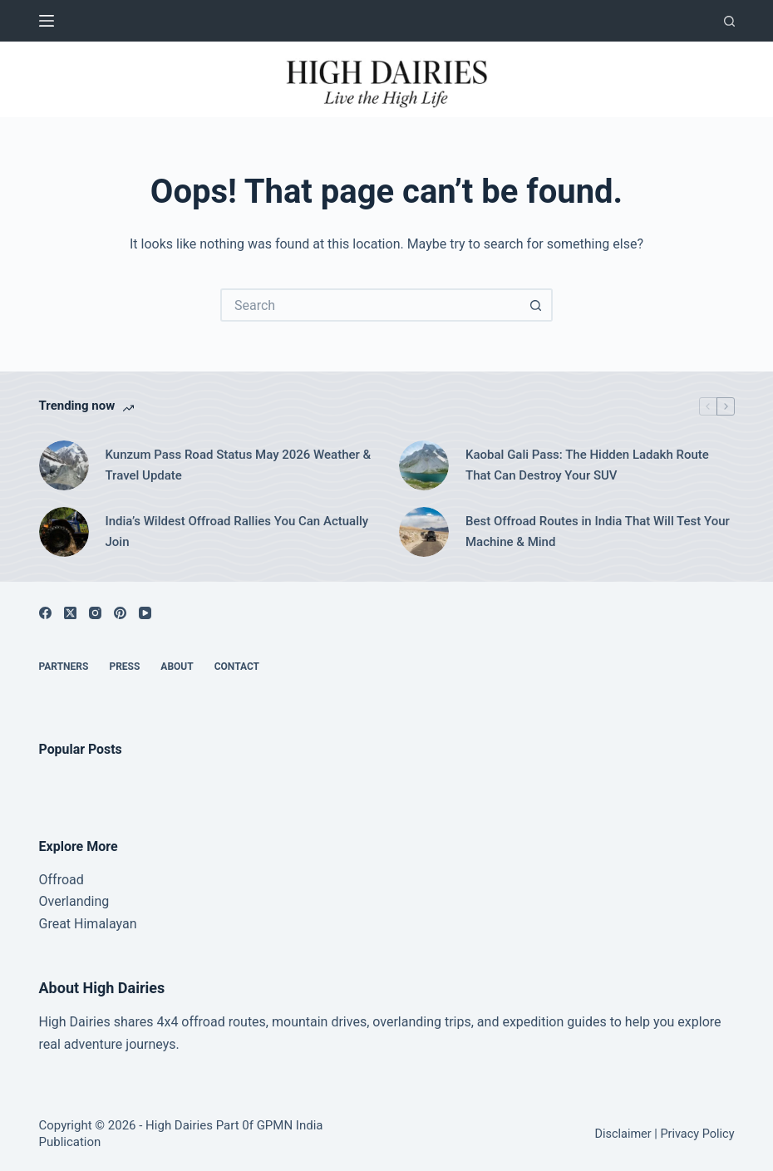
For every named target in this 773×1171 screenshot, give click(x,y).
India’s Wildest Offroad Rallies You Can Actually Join (237, 531)
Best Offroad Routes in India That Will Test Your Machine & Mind (597, 531)
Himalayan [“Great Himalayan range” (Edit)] (103, 924)
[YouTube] (145, 613)
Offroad (61, 880)
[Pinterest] (120, 613)
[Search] (729, 21)
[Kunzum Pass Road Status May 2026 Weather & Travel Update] (64, 465)
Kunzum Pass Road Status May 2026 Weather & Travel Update (239, 465)
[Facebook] (45, 613)
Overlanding (74, 901)
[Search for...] (369, 305)
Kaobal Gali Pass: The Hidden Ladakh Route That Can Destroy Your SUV (587, 465)
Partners (64, 666)
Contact (236, 666)
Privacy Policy (697, 1134)
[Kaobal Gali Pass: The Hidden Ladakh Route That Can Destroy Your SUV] (424, 465)
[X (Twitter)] (70, 613)
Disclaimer (622, 1134)
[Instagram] (95, 613)
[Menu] (46, 20)
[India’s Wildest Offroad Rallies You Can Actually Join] (64, 532)
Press (124, 666)
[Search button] (536, 305)
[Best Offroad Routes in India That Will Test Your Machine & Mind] (424, 532)
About (176, 666)
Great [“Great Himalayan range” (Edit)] (55, 924)
